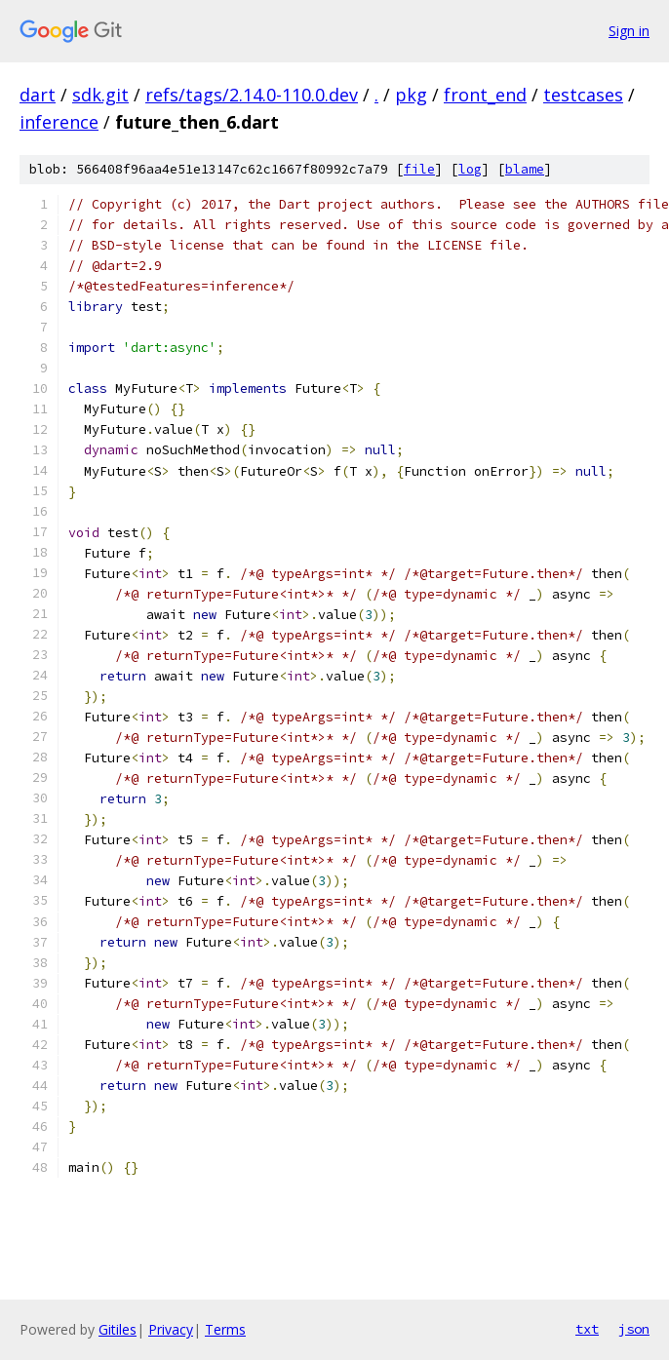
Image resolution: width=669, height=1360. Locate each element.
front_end (485, 94)
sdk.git (100, 94)
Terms (225, 1329)
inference (59, 122)
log (470, 169)
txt (587, 1329)
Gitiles (117, 1329)
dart (38, 94)
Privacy (170, 1329)
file (419, 169)
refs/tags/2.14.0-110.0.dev (251, 94)
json (633, 1329)
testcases (583, 94)
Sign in (629, 30)
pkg (411, 94)
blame (524, 169)
